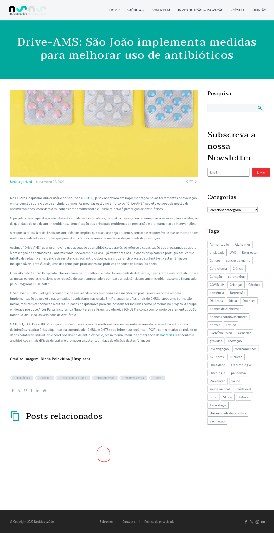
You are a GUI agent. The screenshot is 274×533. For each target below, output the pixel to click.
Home (114, 10)
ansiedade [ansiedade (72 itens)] (217, 252)
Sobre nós (106, 521)
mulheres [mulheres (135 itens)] (217, 357)
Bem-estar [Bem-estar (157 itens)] (250, 252)
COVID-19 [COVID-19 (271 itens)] (217, 284)
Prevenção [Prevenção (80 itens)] (218, 381)
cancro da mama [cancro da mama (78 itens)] (238, 260)
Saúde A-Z (135, 10)
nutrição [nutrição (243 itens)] (236, 357)
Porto (157, 378)
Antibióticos (23, 378)
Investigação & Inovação (201, 10)
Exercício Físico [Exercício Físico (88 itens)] (221, 333)
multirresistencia (134, 378)
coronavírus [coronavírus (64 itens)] (236, 276)
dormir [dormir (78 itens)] (215, 325)
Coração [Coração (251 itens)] (216, 276)
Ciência (238, 10)
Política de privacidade (159, 521)
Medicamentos (105, 378)
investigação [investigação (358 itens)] (219, 349)
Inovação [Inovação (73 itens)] (235, 341)
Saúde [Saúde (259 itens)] (235, 381)
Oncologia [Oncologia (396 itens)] (217, 373)
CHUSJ (87, 198)
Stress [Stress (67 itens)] (227, 397)
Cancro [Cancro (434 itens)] (215, 260)
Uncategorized (21, 181)
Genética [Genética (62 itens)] (244, 333)
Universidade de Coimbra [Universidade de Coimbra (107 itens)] (228, 413)
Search (259, 108)
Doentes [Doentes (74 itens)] (249, 300)
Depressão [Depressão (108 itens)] (238, 292)
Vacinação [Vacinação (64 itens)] (217, 421)
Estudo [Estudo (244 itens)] (231, 325)
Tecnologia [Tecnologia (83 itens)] (218, 405)
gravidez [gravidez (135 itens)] (216, 341)
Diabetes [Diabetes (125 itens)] (216, 300)
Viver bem (161, 10)
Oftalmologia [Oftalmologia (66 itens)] (241, 365)
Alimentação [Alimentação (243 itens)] (219, 244)
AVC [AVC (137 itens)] (233, 252)
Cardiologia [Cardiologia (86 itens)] (218, 268)
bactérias (167, 335)
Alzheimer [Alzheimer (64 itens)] (242, 244)
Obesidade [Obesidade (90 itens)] (217, 365)
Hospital (45, 378)
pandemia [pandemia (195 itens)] (238, 373)
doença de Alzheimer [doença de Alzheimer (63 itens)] (225, 308)
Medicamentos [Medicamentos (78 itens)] (246, 349)
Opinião (259, 10)
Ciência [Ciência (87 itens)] (238, 268)
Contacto (129, 521)
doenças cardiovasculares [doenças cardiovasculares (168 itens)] (228, 317)
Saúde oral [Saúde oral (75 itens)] (243, 389)
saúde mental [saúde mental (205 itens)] (220, 389)
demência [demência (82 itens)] (217, 292)
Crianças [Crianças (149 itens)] (236, 284)
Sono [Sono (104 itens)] (213, 397)
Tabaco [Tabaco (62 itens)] (243, 397)
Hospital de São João (73, 378)
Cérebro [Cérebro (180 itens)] (254, 284)
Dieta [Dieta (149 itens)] (233, 300)
